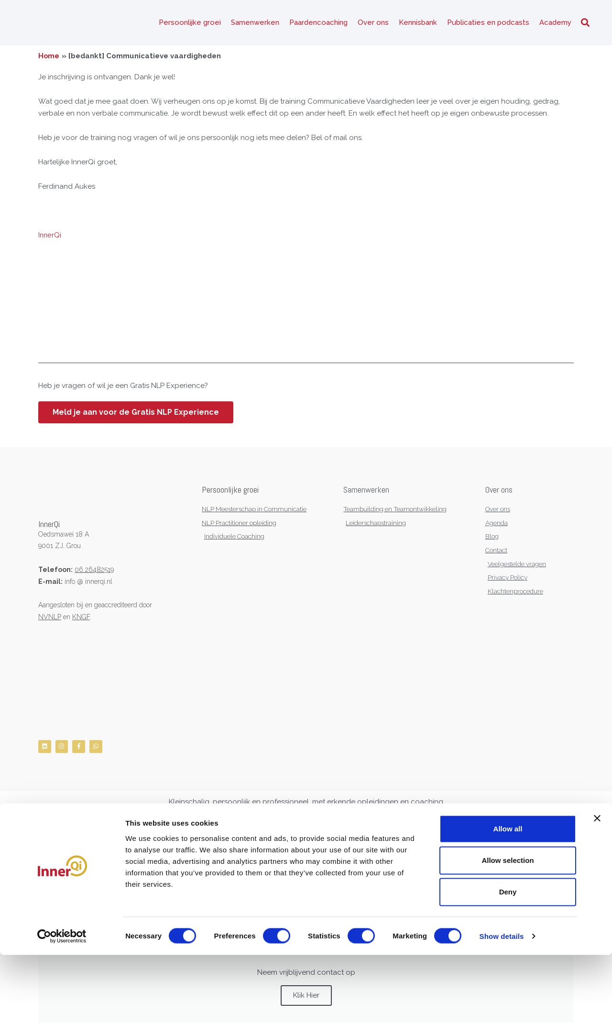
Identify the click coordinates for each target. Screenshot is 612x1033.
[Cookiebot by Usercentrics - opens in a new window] (62, 1014)
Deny (508, 970)
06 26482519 (94, 572)
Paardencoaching (318, 24)
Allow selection (507, 938)
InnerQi (50, 238)
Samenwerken (255, 24)
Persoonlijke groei (190, 24)
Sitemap (200, 842)
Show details (502, 1014)
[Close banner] (597, 896)
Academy (555, 24)
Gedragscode (167, 842)
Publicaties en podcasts (488, 24)
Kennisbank (418, 24)
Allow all (508, 907)
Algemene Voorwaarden (114, 842)
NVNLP (49, 619)
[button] (585, 24)
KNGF (81, 619)
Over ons (373, 24)
